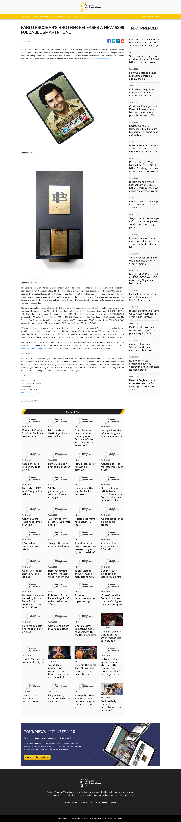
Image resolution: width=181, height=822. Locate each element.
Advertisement (102, 802)
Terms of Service (68, 802)
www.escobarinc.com (30, 395)
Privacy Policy (86, 802)
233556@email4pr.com (31, 392)
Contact (116, 802)
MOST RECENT (41, 16)
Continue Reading (28, 63)
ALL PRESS (58, 16)
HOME (26, 16)
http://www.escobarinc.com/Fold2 (101, 58)
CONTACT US (74, 16)
